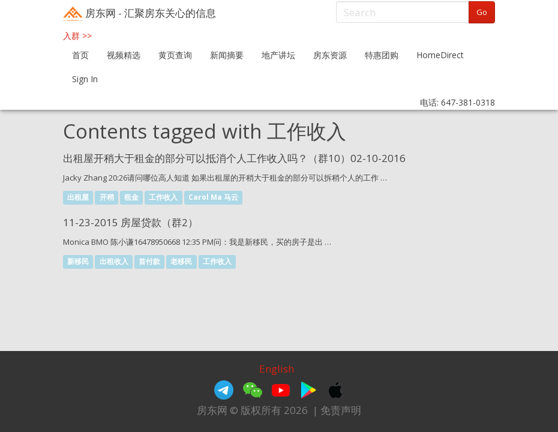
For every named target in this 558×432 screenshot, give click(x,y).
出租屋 (78, 197)
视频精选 (123, 55)
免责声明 (340, 410)
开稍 (107, 197)
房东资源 (330, 55)
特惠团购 (381, 55)
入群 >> (77, 35)
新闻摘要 (227, 55)
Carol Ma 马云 (213, 197)
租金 (131, 197)
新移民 (78, 261)
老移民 (181, 261)
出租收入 (114, 261)
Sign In (85, 79)
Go (481, 12)
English (276, 369)
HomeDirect (440, 55)
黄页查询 (175, 55)
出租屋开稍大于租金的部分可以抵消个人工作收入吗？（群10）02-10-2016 (234, 158)
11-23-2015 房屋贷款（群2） (130, 222)
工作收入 (163, 197)
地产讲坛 (278, 55)
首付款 (149, 261)
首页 (80, 55)
